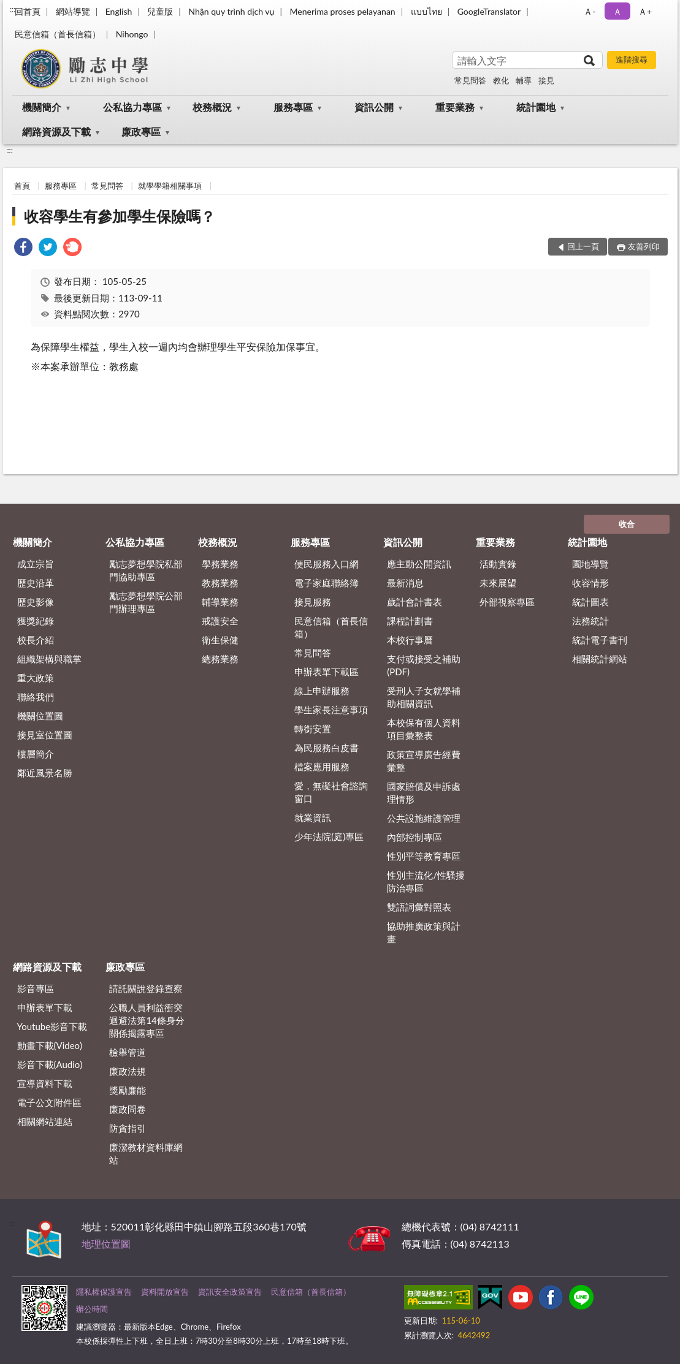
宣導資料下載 (44, 1083)
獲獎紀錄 (35, 620)
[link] (23, 248)
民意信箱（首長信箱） (58, 34)
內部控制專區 (414, 837)
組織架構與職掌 (49, 658)
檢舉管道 (127, 1052)
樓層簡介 (35, 753)
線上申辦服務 (322, 690)
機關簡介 (41, 107)
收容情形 (590, 582)
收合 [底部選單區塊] (627, 524)
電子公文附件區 (49, 1102)
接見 (546, 80)
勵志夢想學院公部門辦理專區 (146, 602)
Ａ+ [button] (645, 11)
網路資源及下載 (56, 131)
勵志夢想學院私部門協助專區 (146, 570)
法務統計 (590, 620)
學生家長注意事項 (331, 709)
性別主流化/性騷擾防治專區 (426, 881)
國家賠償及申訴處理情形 (423, 793)
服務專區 (293, 107)
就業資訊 (312, 817)
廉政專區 (141, 131)
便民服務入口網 (326, 563)
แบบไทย (426, 11)
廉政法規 (127, 1071)
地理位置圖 (106, 1243)
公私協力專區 (132, 107)
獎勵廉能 (127, 1090)
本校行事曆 (410, 639)
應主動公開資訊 (419, 563)
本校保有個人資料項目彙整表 (423, 729)
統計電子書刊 (599, 639)
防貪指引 (127, 1128)
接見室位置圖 (44, 734)
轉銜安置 (312, 728)
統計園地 (536, 107)
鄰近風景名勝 (44, 772)
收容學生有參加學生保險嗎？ (119, 216)
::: (13, 9)
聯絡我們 (35, 696)
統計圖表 (590, 601)
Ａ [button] (617, 11)
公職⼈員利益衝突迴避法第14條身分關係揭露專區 (146, 1020)
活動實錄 (497, 563)
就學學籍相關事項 (170, 186)
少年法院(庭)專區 (329, 836)
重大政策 (35, 677)
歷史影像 (35, 601)
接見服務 (312, 601)
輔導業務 (220, 601)
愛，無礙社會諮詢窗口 (331, 792)
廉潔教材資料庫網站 (146, 1153)
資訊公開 (374, 107)
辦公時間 (92, 1309)
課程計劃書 (410, 620)
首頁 (22, 186)
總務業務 (220, 658)
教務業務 (220, 582)
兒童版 (160, 11)
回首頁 (27, 11)
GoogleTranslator (489, 11)
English (118, 11)
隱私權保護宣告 (104, 1292)
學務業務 (220, 563)
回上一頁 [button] (583, 246)
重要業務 (455, 107)
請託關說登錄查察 (146, 988)
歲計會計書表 (414, 601)
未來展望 (497, 582)
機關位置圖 (40, 715)
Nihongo (132, 34)
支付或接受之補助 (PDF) (423, 665)
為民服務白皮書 (326, 747)
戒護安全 (220, 620)
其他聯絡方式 (551, 1226)
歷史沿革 (35, 582)
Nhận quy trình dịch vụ (231, 11)
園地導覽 (590, 563)
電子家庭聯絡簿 (326, 582)
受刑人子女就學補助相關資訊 (423, 697)
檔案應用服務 (322, 766)
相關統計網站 (599, 658)
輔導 (524, 80)
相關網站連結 (44, 1121)
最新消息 (405, 582)
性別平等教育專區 (423, 856)
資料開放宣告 (165, 1292)
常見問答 (470, 80)
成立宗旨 (35, 563)
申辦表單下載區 (326, 671)
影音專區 (35, 988)
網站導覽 (73, 11)
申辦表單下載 (44, 1007)
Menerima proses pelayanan (342, 11)
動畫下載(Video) (50, 1045)
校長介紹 (35, 639)
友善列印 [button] (644, 246)
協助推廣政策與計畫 (423, 932)
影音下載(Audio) (50, 1064)
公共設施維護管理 (423, 818)
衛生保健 (220, 639)
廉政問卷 (127, 1109)
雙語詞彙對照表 (419, 906)
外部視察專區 (507, 601)
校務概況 (212, 107)
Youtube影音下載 (52, 1026)
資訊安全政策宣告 (230, 1292)
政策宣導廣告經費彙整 (423, 761)
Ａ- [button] (589, 11)
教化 (501, 80)
